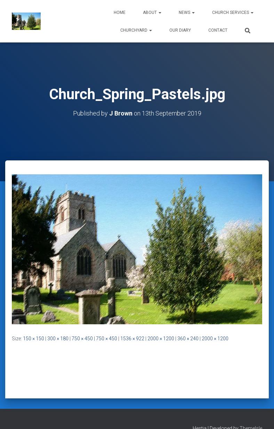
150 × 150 (33, 338)
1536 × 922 (132, 338)
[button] (159, 12)
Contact (217, 30)
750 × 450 (82, 338)
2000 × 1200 (160, 338)
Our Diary (180, 30)
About (152, 12)
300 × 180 (57, 338)
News (187, 12)
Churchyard (136, 30)
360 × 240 (188, 338)
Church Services (232, 12)
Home (120, 12)
